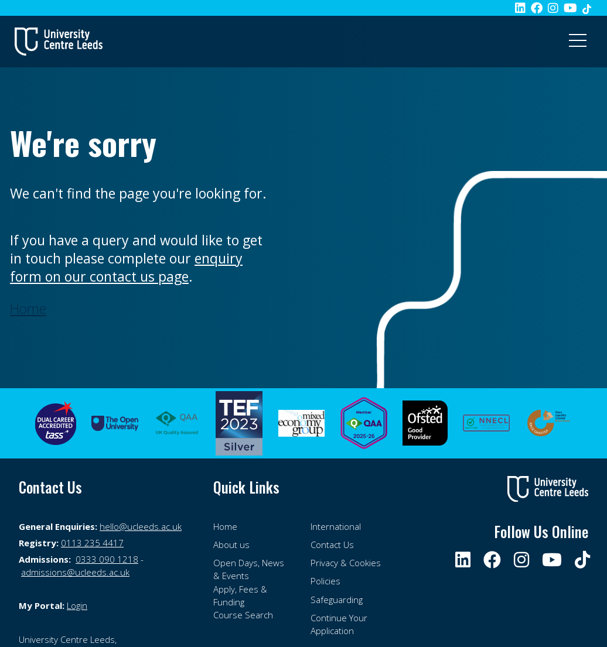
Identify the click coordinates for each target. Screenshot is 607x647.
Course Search (243, 615)
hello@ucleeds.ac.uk (141, 526)
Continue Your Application (339, 624)
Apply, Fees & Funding (240, 595)
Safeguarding (337, 599)
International (336, 526)
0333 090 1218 (107, 559)
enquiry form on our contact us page (126, 267)
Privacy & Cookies (346, 563)
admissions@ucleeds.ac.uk (75, 572)
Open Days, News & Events (248, 569)
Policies (325, 581)
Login (77, 605)
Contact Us (332, 544)
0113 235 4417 (92, 543)
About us (231, 544)
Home (225, 526)
